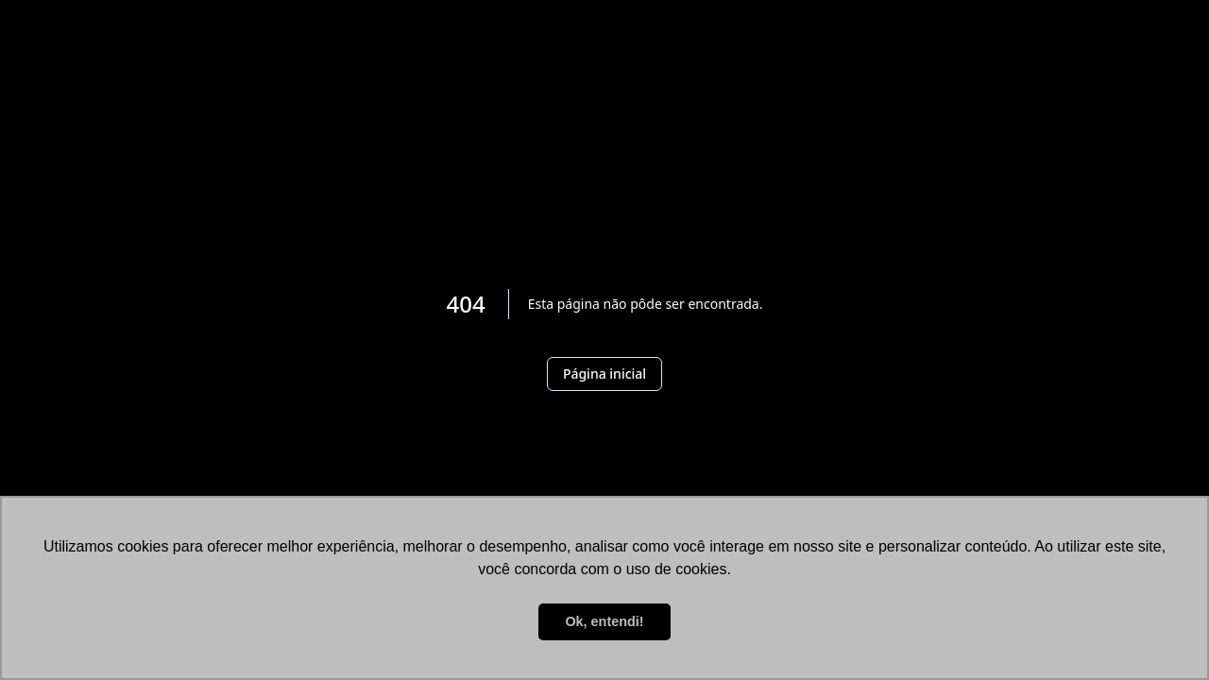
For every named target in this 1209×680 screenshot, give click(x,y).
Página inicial (604, 373)
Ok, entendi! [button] (604, 621)
